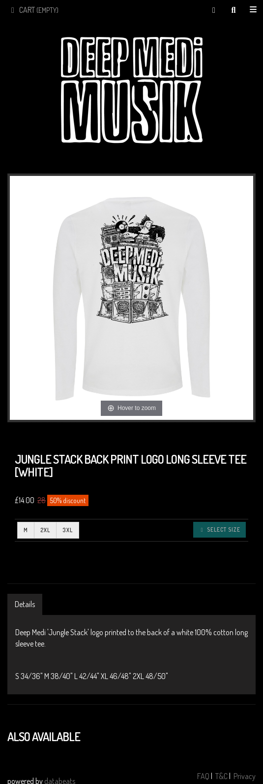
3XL (67, 530)
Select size (219, 529)
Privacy (245, 776)
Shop (253, 10)
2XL (45, 530)
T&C (221, 776)
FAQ (203, 776)
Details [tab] (25, 604)
